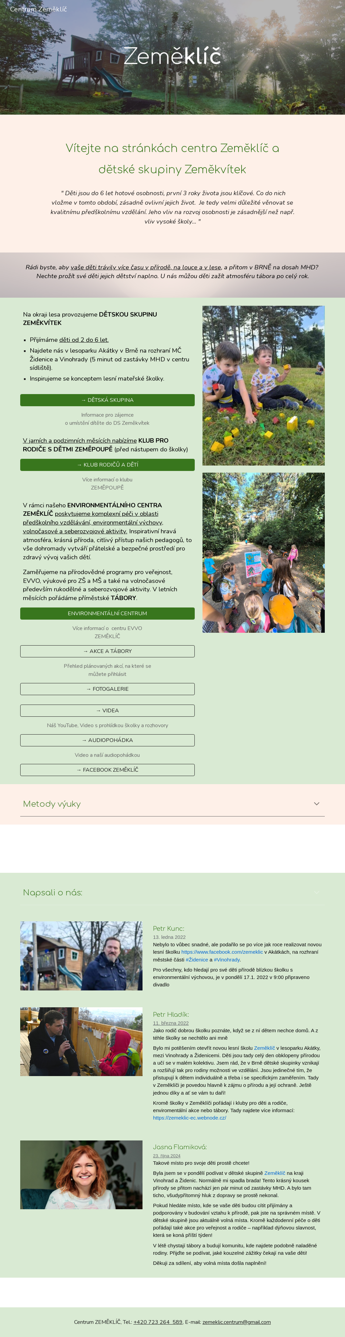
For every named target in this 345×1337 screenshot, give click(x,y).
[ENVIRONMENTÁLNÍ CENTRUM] (107, 613)
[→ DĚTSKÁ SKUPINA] (107, 400)
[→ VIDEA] (107, 711)
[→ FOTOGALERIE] (107, 689)
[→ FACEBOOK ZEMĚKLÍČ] (107, 770)
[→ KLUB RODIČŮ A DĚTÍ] (107, 465)
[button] (317, 804)
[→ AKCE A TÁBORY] (107, 651)
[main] (172, 57)
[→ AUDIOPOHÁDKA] (107, 740)
